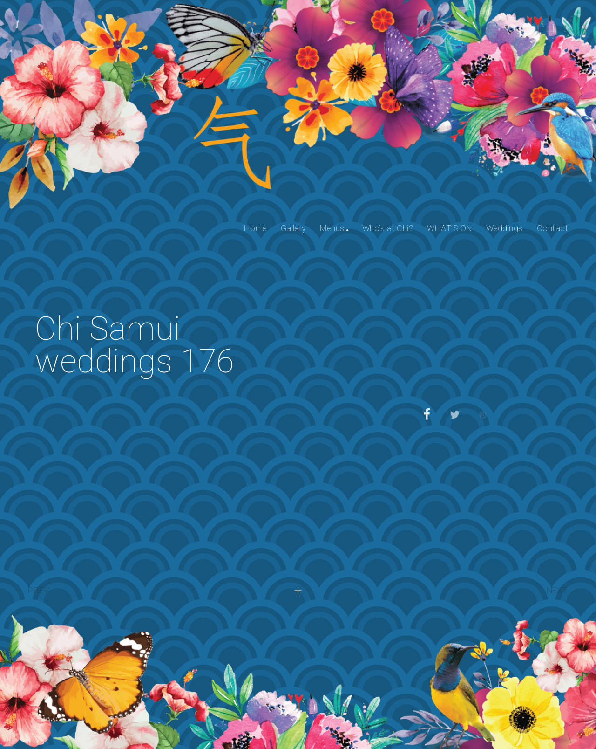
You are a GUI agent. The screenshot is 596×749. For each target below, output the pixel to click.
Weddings (504, 228)
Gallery (293, 228)
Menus (332, 228)
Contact (553, 228)
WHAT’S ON (449, 228)
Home (255, 228)
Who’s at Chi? (387, 228)
